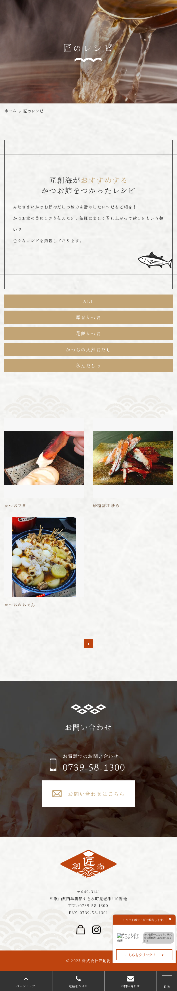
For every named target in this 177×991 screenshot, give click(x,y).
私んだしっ (88, 365)
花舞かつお (88, 333)
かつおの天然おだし (88, 349)
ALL (88, 301)
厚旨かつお (88, 317)
